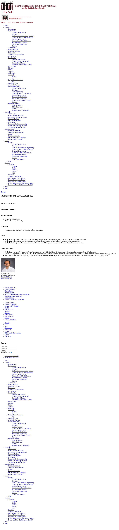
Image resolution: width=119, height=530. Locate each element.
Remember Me (5, 352)
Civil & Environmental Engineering (23, 36)
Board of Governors (14, 130)
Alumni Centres (9, 302)
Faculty (10, 142)
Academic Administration (16, 132)
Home (6, 25)
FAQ (6, 188)
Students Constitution (14, 176)
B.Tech (14, 76)
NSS (13, 173)
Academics (8, 27)
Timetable (11, 75)
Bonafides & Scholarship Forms (22, 64)
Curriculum (11, 53)
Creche (7, 334)
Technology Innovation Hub (16, 127)
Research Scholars (13, 86)
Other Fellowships (13, 103)
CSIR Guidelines (17, 107)
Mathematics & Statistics (19, 42)
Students (7, 163)
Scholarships (12, 58)
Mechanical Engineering (19, 44)
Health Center (9, 291)
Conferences (8, 328)
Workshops (8, 329)
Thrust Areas (12, 114)
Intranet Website (9, 292)
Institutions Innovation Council (17, 117)
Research (7, 112)
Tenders (7, 311)
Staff (9, 161)
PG (13, 78)
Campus (7, 313)
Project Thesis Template (15, 80)
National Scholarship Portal (20, 61)
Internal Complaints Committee (14, 299)
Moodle (10, 68)
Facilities (11, 175)
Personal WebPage (6, 277)
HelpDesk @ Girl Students (13, 333)
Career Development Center (16, 180)
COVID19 (8, 336)
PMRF (14, 108)
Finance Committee (14, 136)
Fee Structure (12, 56)
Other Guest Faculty (18, 159)
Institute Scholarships (18, 59)
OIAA (6, 186)
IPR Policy (11, 122)
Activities (11, 164)
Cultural (14, 166)
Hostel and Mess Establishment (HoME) (20, 185)
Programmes (12, 29)
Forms (10, 69)
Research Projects (13, 119)
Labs (6, 324)
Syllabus (11, 71)
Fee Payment (12, 66)
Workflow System (10, 287)
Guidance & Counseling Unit (17, 181)
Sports (14, 171)
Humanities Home (6, 278)
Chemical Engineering (19, 32)
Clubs (14, 168)
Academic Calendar (14, 51)
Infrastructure (9, 314)
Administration (9, 129)
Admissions (12, 47)
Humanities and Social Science (21, 41)
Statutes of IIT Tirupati (11, 306)
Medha (7, 308)
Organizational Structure (15, 139)
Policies (3, 22)
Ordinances (11, 73)
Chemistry (15, 34)
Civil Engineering (17, 92)
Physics (14, 46)
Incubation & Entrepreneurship (17, 124)
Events (7, 331)
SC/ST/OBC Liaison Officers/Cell (22, 22)
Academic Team (13, 83)
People (7, 141)
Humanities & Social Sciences (21, 100)
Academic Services (14, 85)
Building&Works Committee (17, 137)
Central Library (9, 298)
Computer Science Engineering (21, 93)
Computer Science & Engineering (22, 37)
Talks (6, 326)
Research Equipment (14, 120)
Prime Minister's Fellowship (20, 110)
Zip (13, 81)
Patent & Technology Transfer (17, 125)
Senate (10, 134)
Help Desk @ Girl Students (16, 178)
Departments (12, 31)
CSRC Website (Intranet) (15, 115)
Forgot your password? (11, 356)
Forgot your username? (12, 357)
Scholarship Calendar (18, 63)
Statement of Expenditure (16, 54)
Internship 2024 (13, 49)
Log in (3, 350)
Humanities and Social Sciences (21, 153)
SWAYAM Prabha (10, 319)
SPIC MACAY (9, 309)
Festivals (14, 169)
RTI (9, 22)
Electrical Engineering (19, 39)
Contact (3, 192)
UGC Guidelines (17, 105)
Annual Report (9, 316)
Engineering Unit (10, 289)
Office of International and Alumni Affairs (21, 183)
